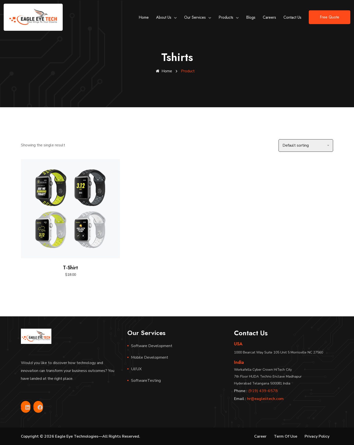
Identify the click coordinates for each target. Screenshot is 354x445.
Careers (269, 17)
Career (260, 436)
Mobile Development (149, 357)
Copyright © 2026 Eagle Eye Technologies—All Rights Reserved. (80, 436)
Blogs (250, 17)
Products (226, 17)
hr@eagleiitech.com (265, 398)
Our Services (195, 17)
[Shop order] (306, 145)
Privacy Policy (317, 436)
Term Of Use (285, 436)
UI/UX (136, 368)
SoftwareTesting (146, 380)
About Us (163, 17)
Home (144, 17)
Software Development (151, 345)
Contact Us (292, 17)
